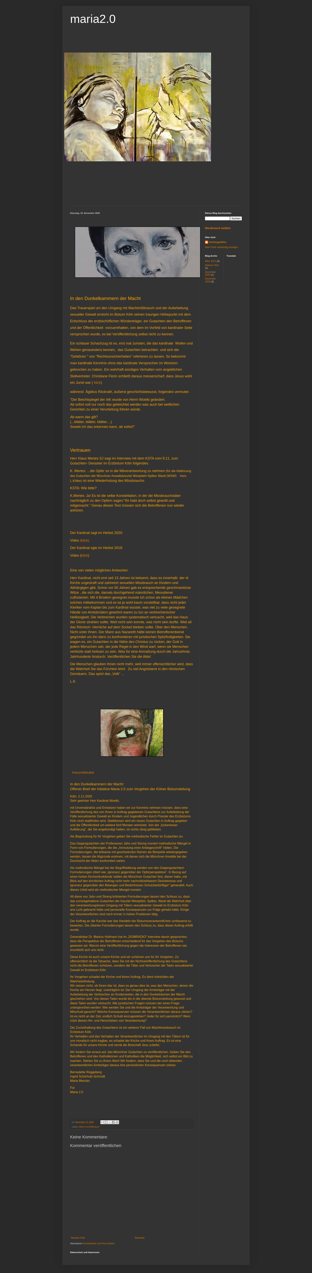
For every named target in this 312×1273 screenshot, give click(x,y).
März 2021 (210, 261)
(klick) (84, 540)
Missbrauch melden (218, 228)
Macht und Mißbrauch (89, 1127)
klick (97, 383)
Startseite (140, 1237)
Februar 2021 (212, 265)
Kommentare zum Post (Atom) (98, 1243)
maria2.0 (93, 18)
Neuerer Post (78, 1237)
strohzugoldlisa (217, 242)
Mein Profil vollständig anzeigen (221, 247)
